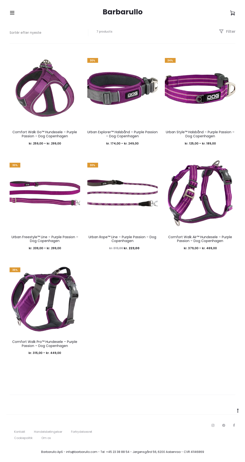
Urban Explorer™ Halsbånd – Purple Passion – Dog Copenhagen (122, 134)
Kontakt (19, 432)
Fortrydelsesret (81, 432)
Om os (46, 438)
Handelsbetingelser (48, 432)
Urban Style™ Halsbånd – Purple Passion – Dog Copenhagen (200, 134)
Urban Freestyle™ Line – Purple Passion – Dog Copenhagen (44, 239)
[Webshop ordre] (45, 32)
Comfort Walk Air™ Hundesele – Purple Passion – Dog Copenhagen (200, 239)
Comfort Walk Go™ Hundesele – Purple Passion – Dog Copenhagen (44, 134)
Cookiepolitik (23, 438)
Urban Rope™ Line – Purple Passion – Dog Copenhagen (122, 239)
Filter (227, 31)
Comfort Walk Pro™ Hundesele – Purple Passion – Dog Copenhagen (44, 343)
